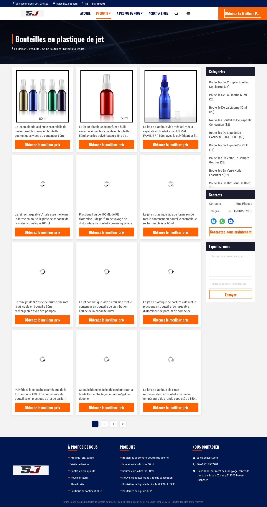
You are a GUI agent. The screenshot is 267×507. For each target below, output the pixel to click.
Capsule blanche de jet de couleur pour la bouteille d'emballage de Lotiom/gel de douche (106, 394)
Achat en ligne (158, 13)
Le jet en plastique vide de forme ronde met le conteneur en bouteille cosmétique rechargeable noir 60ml (170, 219)
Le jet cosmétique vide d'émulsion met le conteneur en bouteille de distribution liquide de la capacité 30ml (105, 306)
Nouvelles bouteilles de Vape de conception (147, 477)
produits (103, 13)
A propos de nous (130, 13)
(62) (225, 173)
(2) (229, 185)
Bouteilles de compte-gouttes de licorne (145, 457)
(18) (228, 148)
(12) (230, 122)
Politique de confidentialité (86, 491)
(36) (229, 85)
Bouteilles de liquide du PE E (138, 491)
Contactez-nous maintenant (231, 232)
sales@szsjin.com (65, 3)
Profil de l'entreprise (82, 457)
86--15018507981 (94, 3)
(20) (228, 97)
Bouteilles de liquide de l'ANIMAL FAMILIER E (148, 484)
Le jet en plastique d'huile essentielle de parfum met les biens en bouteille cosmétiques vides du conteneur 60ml (40, 131)
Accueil (85, 13)
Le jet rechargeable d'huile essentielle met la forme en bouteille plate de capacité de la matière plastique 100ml (42, 219)
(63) (226, 135)
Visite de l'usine (79, 464)
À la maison (19, 48)
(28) (229, 160)
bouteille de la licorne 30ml (138, 471)
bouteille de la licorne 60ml (138, 464)
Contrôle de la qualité (82, 471)
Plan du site (77, 484)
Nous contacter (79, 477)
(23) (228, 110)
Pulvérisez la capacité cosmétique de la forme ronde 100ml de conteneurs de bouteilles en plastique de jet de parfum (40, 394)
